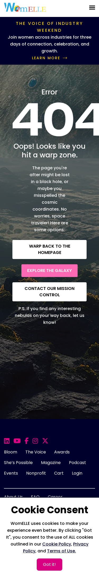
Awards (62, 452)
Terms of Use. (61, 551)
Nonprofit (36, 473)
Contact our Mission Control (49, 291)
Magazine (51, 463)
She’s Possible (18, 463)
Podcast (77, 463)
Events (11, 473)
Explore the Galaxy (49, 270)
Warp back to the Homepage (49, 249)
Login (77, 473)
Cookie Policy (56, 544)
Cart (59, 473)
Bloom (10, 452)
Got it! (49, 564)
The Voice (35, 452)
